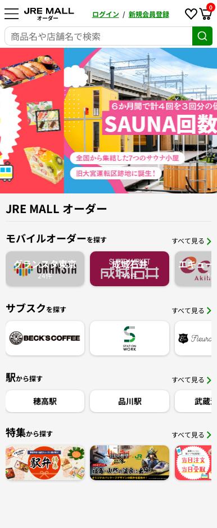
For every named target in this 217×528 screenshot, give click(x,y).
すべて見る (191, 240)
